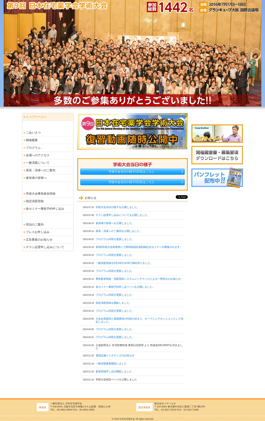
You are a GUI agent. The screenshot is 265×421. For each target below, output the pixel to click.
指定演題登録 (35, 201)
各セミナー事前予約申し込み (45, 208)
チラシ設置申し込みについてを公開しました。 (123, 215)
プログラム (33, 147)
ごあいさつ (33, 132)
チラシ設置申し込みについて (45, 247)
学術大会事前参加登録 (40, 193)
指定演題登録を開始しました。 (114, 302)
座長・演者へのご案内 (40, 170)
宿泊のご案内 (35, 224)
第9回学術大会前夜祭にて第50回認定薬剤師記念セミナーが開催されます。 (139, 247)
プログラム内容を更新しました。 (115, 239)
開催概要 (32, 140)
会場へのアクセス (38, 155)
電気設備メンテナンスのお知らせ (115, 355)
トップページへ (36, 116)
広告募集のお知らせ (39, 239)
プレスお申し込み (38, 232)
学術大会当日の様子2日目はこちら (132, 182)
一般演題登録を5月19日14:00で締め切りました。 (124, 262)
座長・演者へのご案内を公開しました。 (119, 231)
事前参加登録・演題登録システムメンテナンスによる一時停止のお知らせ (138, 278)
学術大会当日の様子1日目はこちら (132, 171)
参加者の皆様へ (36, 177)
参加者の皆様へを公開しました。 (115, 223)
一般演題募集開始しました (111, 363)
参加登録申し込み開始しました (114, 371)
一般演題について (38, 162)
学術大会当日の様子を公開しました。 (117, 207)
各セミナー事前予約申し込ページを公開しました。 (125, 286)
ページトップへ (229, 417)
